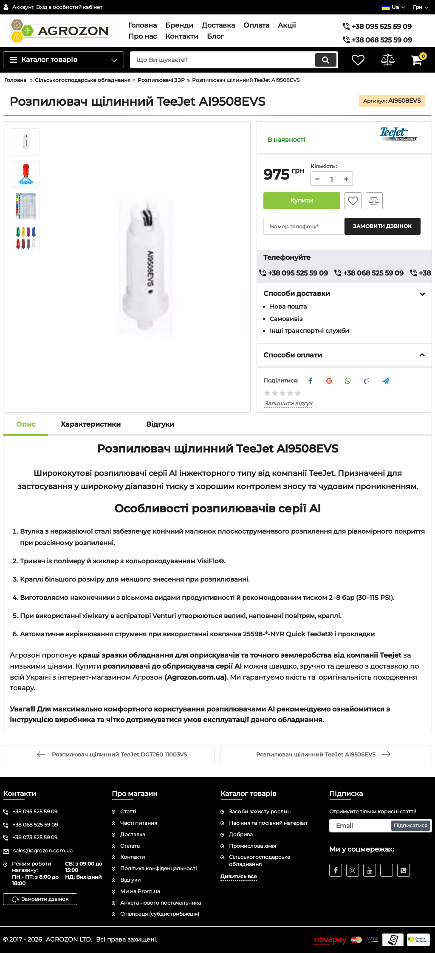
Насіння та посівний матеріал (268, 823)
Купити (301, 200)
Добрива (241, 834)
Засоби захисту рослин (260, 811)
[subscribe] (380, 825)
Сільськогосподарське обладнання (259, 860)
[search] (233, 59)
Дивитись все (238, 876)
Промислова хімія (252, 846)
